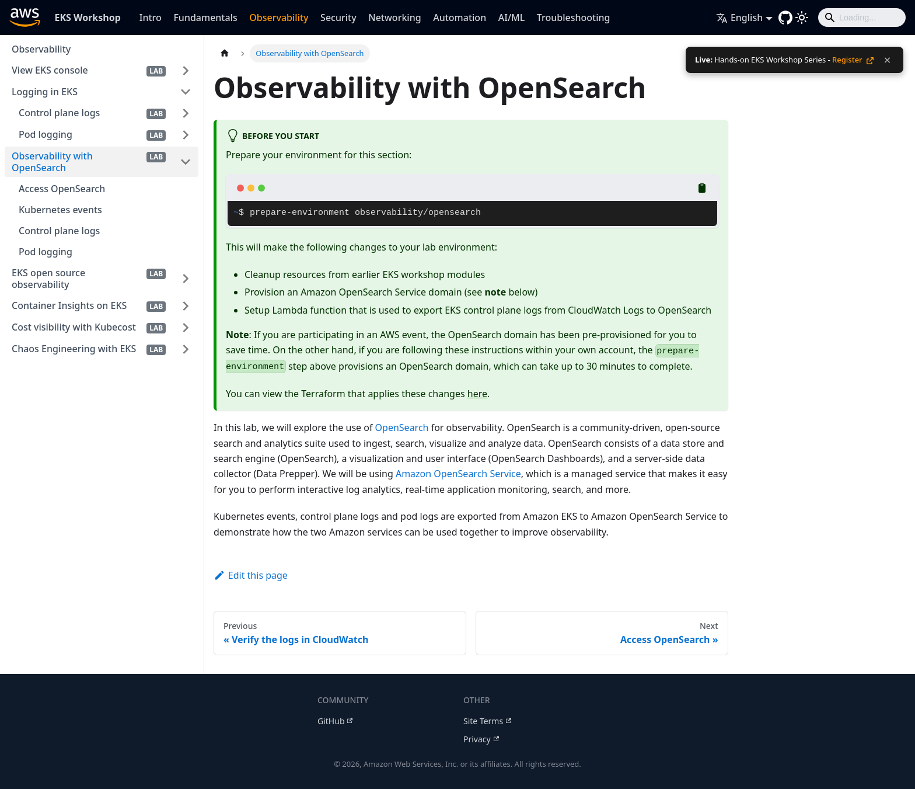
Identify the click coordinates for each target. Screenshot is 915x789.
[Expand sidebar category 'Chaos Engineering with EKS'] (185, 349)
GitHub (334, 721)
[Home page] (225, 53)
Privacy (481, 739)
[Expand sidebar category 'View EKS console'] (185, 70)
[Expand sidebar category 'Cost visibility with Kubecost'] (185, 327)
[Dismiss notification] (887, 60)
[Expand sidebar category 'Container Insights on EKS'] (185, 305)
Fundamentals (205, 17)
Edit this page (251, 575)
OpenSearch (402, 427)
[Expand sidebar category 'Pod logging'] (185, 134)
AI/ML (511, 17)
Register (853, 59)
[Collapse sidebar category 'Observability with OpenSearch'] (185, 162)
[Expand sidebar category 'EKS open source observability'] (185, 278)
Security (338, 17)
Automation (459, 17)
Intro (150, 17)
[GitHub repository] (785, 18)
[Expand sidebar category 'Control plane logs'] (185, 113)
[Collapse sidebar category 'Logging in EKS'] (185, 91)
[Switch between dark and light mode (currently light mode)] (801, 17)
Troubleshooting (573, 17)
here (477, 393)
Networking (394, 17)
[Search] (862, 17)
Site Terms (487, 721)
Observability (278, 17)
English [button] (739, 17)
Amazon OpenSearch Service (458, 473)
